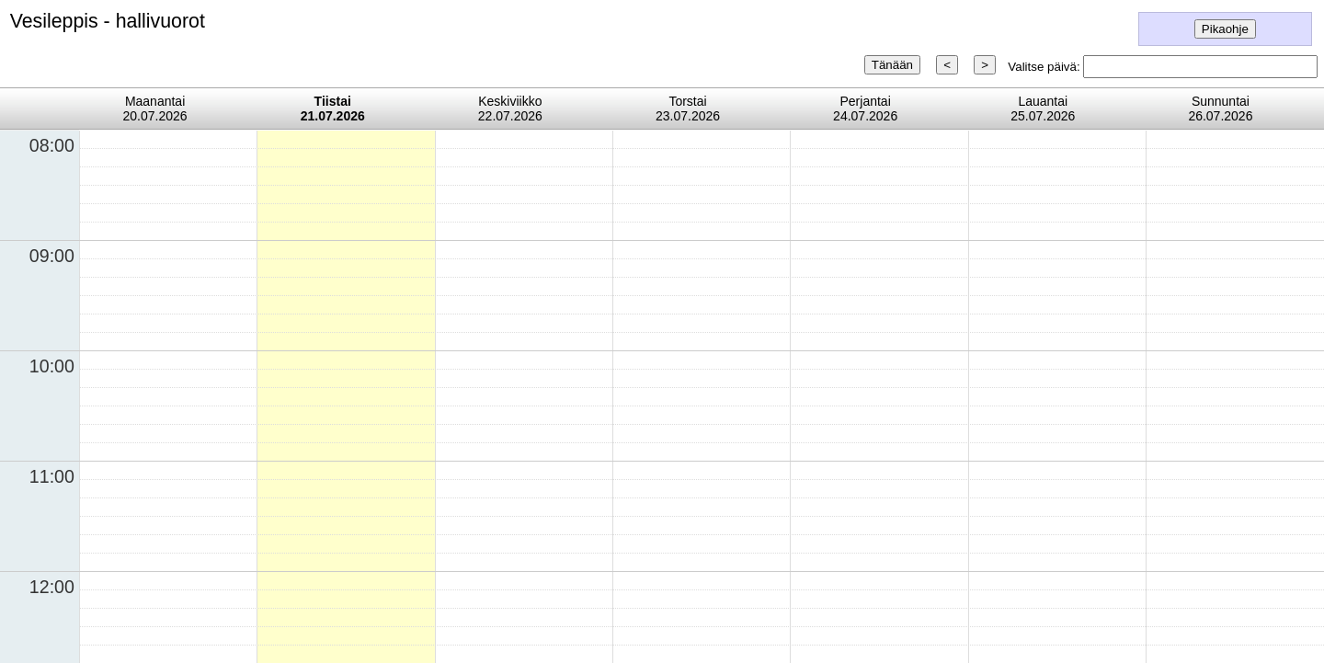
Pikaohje (1225, 29)
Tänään (892, 65)
